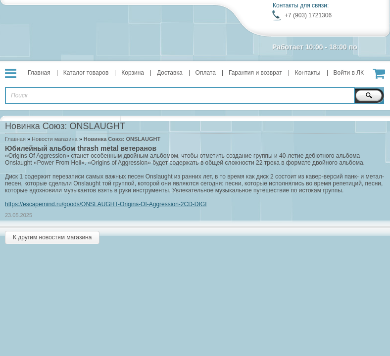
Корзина (132, 72)
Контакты (308, 72)
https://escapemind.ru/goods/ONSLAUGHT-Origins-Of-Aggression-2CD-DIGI (105, 204)
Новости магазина (54, 139)
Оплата (205, 72)
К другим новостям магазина (52, 237)
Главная (39, 72)
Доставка (170, 72)
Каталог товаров (86, 72)
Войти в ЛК (349, 72)
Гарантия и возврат (255, 72)
